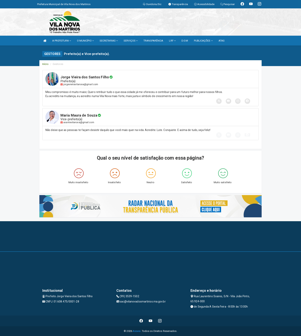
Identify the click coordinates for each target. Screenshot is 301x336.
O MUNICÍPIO (85, 40)
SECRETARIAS (109, 40)
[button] (247, 134)
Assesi (137, 331)
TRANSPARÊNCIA (153, 40)
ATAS (222, 40)
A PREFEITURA (61, 40)
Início (45, 64)
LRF (172, 40)
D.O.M (184, 40)
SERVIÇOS (131, 40)
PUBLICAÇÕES (203, 40)
